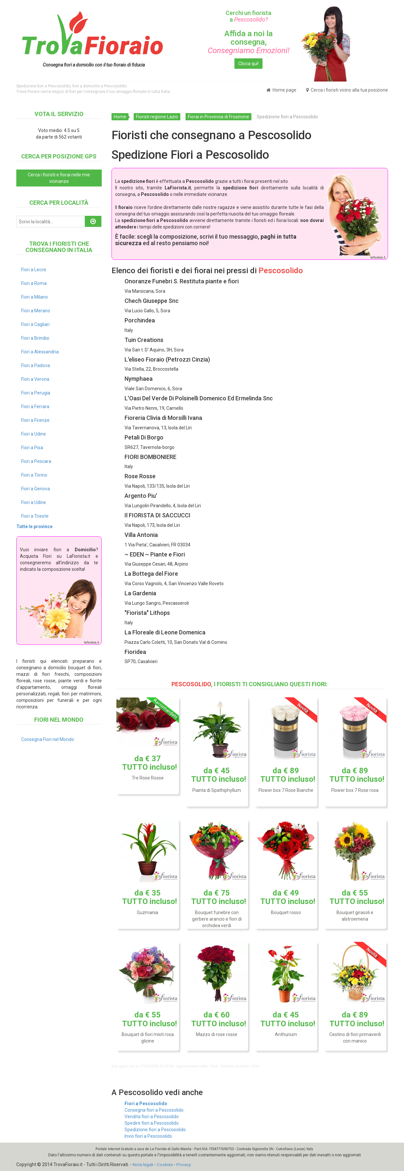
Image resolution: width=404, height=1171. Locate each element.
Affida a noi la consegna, (249, 42)
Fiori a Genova (35, 488)
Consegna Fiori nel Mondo (47, 739)
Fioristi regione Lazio (157, 116)
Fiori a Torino (34, 475)
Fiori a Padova (35, 365)
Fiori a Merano (35, 310)
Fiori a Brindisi (35, 338)
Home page (281, 90)
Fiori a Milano (34, 297)
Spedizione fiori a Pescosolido (155, 1129)
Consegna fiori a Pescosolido (154, 1110)
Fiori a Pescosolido (146, 1103)
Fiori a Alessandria (40, 351)
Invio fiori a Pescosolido (148, 1136)
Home (120, 116)
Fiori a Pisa (32, 447)
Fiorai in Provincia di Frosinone (218, 116)
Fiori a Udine (33, 434)
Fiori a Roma (34, 283)
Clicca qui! (248, 63)
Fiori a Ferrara (35, 406)
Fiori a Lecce (33, 269)
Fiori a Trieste (35, 516)
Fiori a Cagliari (35, 324)
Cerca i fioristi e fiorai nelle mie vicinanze (59, 178)
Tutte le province (34, 526)
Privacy (185, 1164)
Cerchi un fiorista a (248, 16)
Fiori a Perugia (35, 392)
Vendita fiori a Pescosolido (152, 1116)
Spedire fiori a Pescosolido (152, 1123)
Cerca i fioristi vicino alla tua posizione (347, 90)
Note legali (143, 1164)
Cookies (166, 1164)
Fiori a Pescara (36, 461)
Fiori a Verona (35, 379)
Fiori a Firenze (35, 420)
